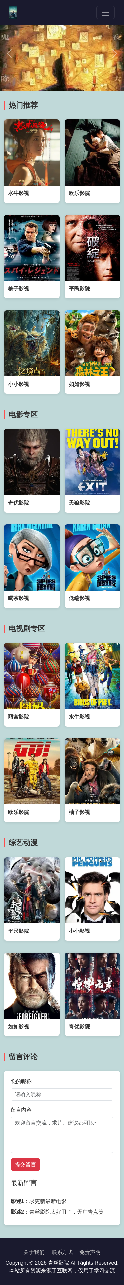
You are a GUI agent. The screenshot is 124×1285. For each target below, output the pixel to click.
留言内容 (21, 1110)
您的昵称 (21, 1081)
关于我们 (34, 1252)
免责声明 (90, 1252)
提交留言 (25, 1164)
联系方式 (62, 1252)
